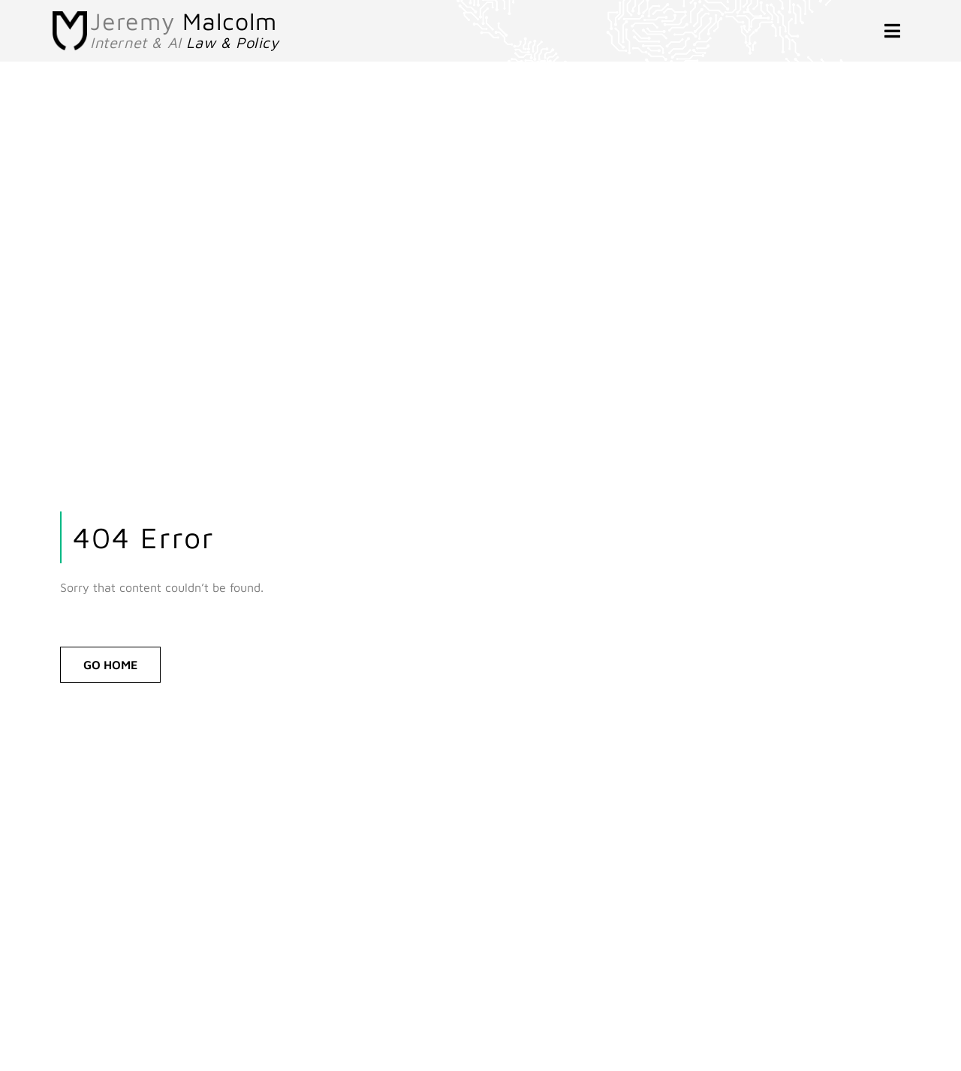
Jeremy (183, 21)
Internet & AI (184, 42)
